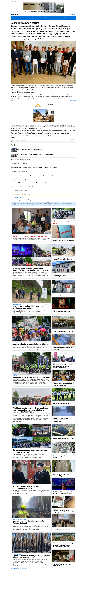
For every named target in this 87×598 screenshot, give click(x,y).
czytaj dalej (72, 100)
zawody (29, 194)
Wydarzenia (43, 17)
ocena (24, 141)
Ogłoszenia (65, 17)
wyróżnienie (23, 194)
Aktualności (21, 17)
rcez (15, 194)
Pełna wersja (73, 14)
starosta (18, 194)
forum (13, 141)
